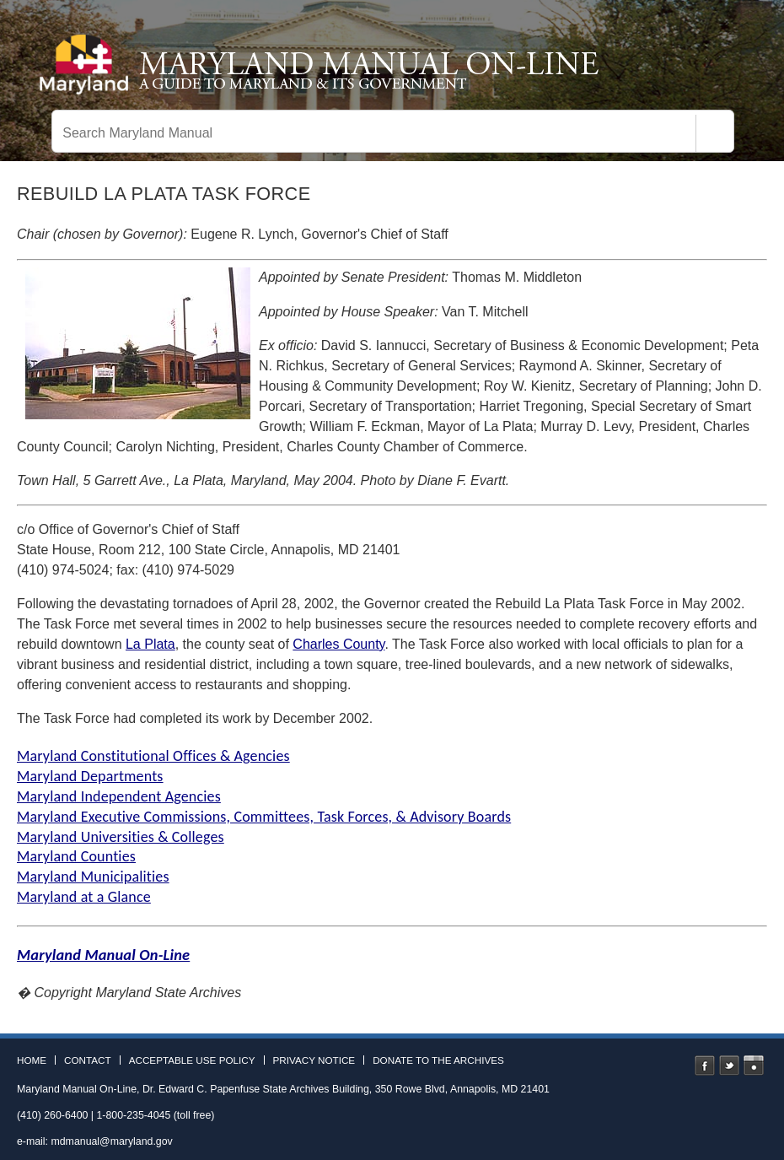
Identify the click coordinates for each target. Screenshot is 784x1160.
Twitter (729, 1065)
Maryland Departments (90, 776)
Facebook (705, 1065)
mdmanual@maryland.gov (111, 1141)
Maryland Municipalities (93, 876)
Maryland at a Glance (84, 897)
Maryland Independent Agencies (119, 796)
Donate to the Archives (438, 1060)
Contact (87, 1060)
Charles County (338, 644)
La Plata (150, 644)
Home (31, 1060)
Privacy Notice (314, 1060)
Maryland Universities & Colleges (120, 837)
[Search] (714, 133)
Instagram (754, 1065)
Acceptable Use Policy (192, 1060)
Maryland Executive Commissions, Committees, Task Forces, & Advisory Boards (264, 816)
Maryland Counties (76, 856)
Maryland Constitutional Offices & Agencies (153, 756)
